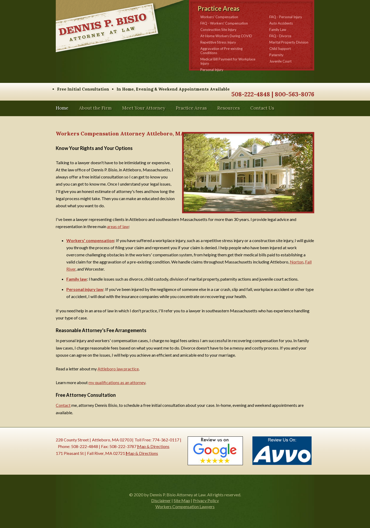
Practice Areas (191, 108)
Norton (296, 261)
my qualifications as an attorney (117, 382)
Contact (63, 405)
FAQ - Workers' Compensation (224, 23)
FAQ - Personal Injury (285, 17)
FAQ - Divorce (280, 36)
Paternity (276, 55)
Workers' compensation (90, 240)
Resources (228, 108)
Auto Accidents (281, 23)
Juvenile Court (280, 61)
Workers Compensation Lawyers (185, 506)
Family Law (277, 29)
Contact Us (262, 108)
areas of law (118, 226)
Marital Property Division (288, 42)
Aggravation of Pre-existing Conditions (221, 50)
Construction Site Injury (218, 29)
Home (62, 108)
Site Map (182, 500)
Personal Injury (211, 70)
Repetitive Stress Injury (218, 42)
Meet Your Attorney (143, 108)
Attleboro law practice (118, 368)
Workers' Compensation (219, 17)
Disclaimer (161, 500)
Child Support (280, 48)
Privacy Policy (206, 500)
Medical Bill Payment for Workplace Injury (227, 61)
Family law (76, 278)
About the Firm (95, 108)
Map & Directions (153, 446)
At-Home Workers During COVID (226, 36)
